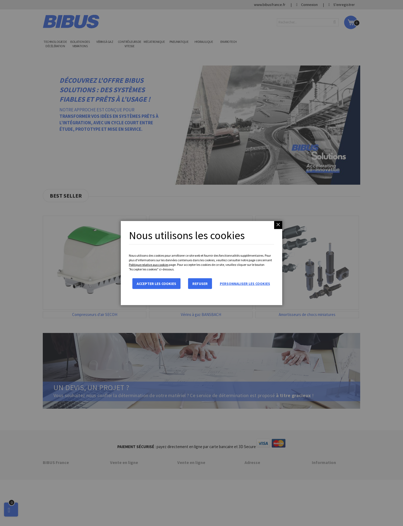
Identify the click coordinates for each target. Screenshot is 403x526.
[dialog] (201, 263)
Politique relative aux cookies (148, 265)
